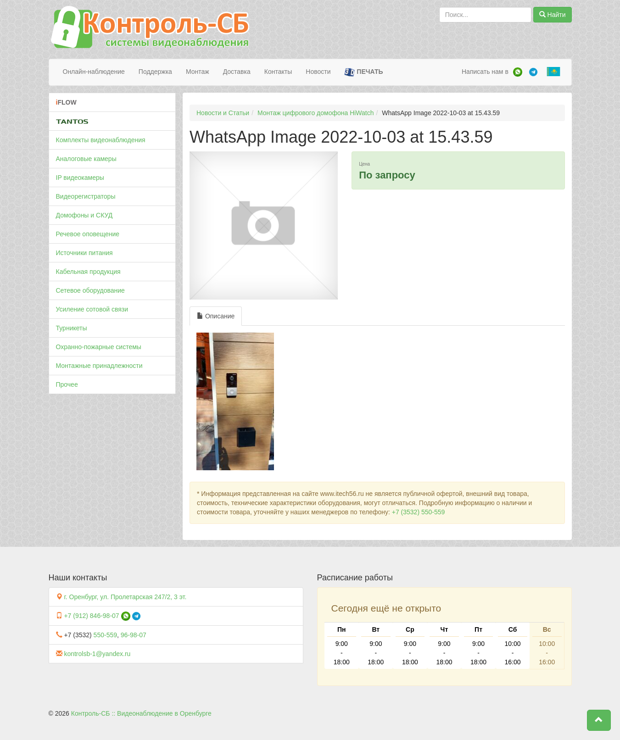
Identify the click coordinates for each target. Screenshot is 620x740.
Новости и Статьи (222, 113)
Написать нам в (485, 71)
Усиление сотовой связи (92, 309)
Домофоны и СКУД (84, 215)
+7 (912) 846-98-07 (91, 615)
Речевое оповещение (88, 234)
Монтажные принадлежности (99, 365)
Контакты (278, 71)
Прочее (67, 384)
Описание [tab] (216, 316)
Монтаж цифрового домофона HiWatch (315, 113)
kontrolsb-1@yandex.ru (97, 653)
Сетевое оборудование (90, 290)
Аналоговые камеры (86, 158)
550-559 (105, 635)
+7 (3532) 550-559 (418, 512)
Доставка (237, 71)
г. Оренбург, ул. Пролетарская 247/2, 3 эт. (125, 597)
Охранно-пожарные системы (98, 347)
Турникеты (71, 328)
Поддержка (155, 71)
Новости (318, 71)
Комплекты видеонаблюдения (100, 140)
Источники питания (84, 252)
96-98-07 (133, 635)
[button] (599, 720)
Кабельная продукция (88, 271)
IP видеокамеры (80, 177)
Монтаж (197, 71)
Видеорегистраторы (86, 196)
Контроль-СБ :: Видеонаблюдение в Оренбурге (141, 713)
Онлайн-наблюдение (94, 71)
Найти (552, 14)
